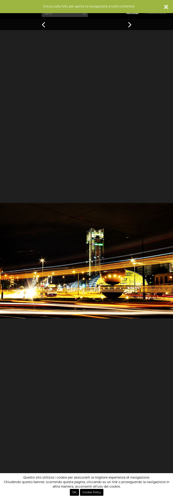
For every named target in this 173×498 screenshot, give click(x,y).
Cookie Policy (91, 492)
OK (74, 492)
